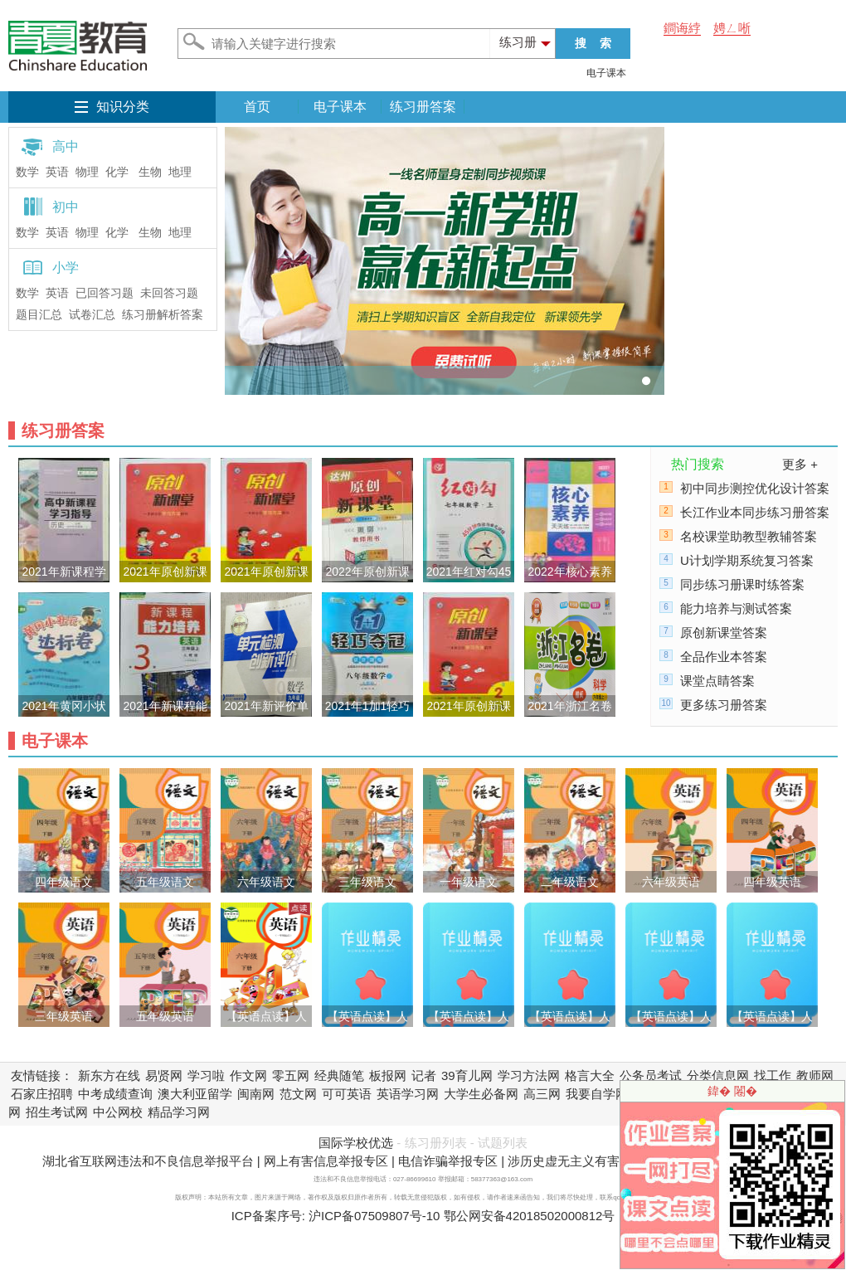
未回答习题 (169, 293)
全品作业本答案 (723, 657)
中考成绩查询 (115, 1094)
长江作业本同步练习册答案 (754, 512)
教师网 (815, 1075)
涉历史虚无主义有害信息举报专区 (601, 1161)
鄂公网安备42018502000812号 (529, 1216)
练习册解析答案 (162, 315)
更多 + (800, 464)
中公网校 (118, 1112)
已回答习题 (104, 293)
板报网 (387, 1075)
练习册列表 (436, 1143)
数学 (27, 172)
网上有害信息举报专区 (326, 1161)
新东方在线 (109, 1075)
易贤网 (163, 1075)
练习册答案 (423, 107)
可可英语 (347, 1094)
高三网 (542, 1094)
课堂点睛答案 (717, 681)
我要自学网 (597, 1094)
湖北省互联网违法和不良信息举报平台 (148, 1161)
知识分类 (122, 107)
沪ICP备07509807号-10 (374, 1216)
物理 (87, 172)
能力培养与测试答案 (736, 608)
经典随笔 (339, 1075)
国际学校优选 (355, 1143)
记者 (423, 1075)
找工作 (772, 1075)
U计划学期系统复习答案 (747, 560)
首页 (257, 107)
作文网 (248, 1075)
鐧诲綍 (682, 28)
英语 (57, 172)
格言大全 (590, 1075)
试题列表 (503, 1143)
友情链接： (42, 1075)
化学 (117, 172)
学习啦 (206, 1075)
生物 (150, 172)
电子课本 (606, 73)
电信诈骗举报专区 (448, 1161)
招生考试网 (57, 1112)
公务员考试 (651, 1075)
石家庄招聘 (42, 1094)
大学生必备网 (481, 1094)
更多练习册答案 (723, 705)
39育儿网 (467, 1075)
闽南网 (256, 1094)
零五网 (290, 1075)
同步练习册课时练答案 (742, 584)
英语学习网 (408, 1094)
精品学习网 (179, 1112)
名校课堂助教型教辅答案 (748, 536)
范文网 (298, 1094)
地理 (180, 172)
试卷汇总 (92, 315)
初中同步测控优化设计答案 (754, 488)
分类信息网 (718, 1075)
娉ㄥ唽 (732, 28)
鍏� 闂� (732, 1090)
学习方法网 (529, 1075)
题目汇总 (39, 315)
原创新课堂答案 (723, 632)
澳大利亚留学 (195, 1094)
